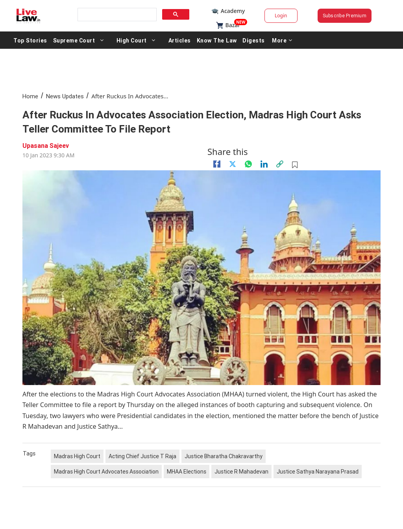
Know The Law (216, 40)
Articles (179, 40)
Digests (252, 40)
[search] (116, 14)
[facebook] (216, 164)
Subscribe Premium (344, 15)
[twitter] (232, 164)
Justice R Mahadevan (241, 471)
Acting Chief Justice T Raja (142, 456)
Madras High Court (77, 456)
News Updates (65, 96)
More (281, 40)
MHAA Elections (186, 471)
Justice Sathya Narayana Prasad (318, 471)
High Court (131, 40)
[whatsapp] (248, 164)
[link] (279, 164)
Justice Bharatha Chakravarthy (224, 456)
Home (30, 96)
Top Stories (30, 40)
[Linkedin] (264, 164)
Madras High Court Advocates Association (106, 471)
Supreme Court (74, 40)
